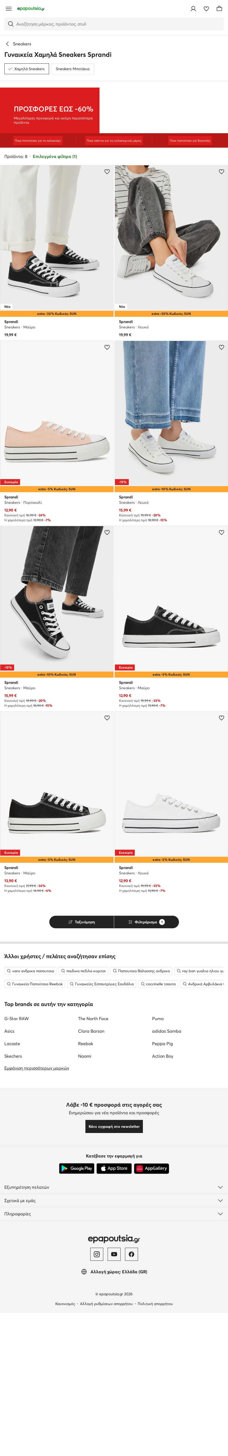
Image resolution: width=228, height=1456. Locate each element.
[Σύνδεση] (193, 8)
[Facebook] (131, 1438)
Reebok (85, 1227)
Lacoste (12, 1227)
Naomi (84, 1240)
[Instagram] (96, 1438)
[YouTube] (114, 1438)
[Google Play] (76, 1352)
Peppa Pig (162, 1227)
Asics (9, 1215)
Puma (158, 1202)
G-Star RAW (16, 1202)
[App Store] (114, 1352)
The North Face (93, 1202)
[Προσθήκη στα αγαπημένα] (107, 171)
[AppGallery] (151, 1352)
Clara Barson (91, 1215)
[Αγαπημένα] (206, 8)
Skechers (13, 1240)
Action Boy (162, 1240)
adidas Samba (166, 1215)
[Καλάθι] (219, 8)
